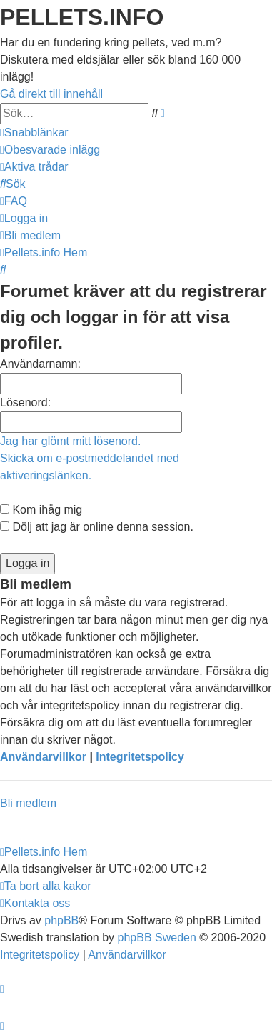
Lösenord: (25, 402)
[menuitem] (50, 150)
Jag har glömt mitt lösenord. (70, 441)
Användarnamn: (40, 364)
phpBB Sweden (157, 937)
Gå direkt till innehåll (51, 94)
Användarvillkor (43, 757)
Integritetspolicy (140, 757)
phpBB (61, 920)
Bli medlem (28, 803)
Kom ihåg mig (41, 510)
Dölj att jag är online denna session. (96, 527)
